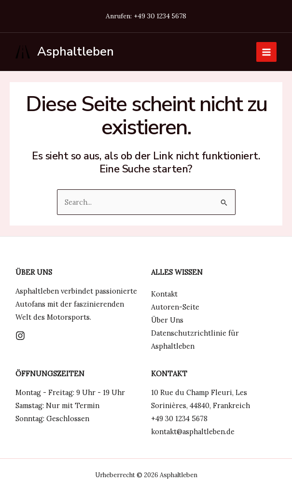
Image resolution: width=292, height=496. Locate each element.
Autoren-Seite (175, 307)
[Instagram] (20, 335)
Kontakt (164, 293)
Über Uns (167, 320)
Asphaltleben (75, 51)
